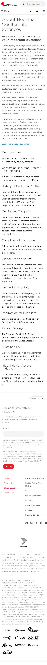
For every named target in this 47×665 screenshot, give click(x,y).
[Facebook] (26, 524)
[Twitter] (41, 524)
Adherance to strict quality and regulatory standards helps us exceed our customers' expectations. (22, 249)
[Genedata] (6, 638)
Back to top (37, 398)
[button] (23, 4)
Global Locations (11, 488)
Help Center (9, 493)
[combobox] (33, 4)
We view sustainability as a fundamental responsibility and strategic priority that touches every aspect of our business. (21, 356)
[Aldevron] (20, 630)
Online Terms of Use (34, 496)
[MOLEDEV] (20, 646)
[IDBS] (20, 638)
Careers (7, 478)
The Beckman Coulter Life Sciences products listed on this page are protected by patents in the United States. (22, 337)
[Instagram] (31, 524)
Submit (9, 466)
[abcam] (6, 630)
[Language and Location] (43, 11)
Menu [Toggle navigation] (5, 11)
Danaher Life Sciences (34, 515)
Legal (27, 491)
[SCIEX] (6, 653)
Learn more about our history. (16, 144)
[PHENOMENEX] (33, 645)
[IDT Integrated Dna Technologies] (33, 638)
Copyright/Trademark (34, 478)
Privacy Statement (33, 505)
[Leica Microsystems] (6, 645)
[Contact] (30, 11)
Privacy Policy (32, 454)
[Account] (37, 11)
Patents (28, 500)
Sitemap (28, 510)
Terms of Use (8, 456)
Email (6, 428)
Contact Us (8, 483)
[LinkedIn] (36, 524)
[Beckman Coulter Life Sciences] (33, 631)
